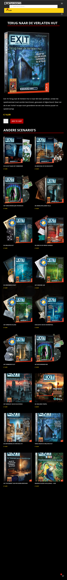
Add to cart (17, 121)
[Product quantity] (5, 121)
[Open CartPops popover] (63, 576)
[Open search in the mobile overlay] (33, 6)
